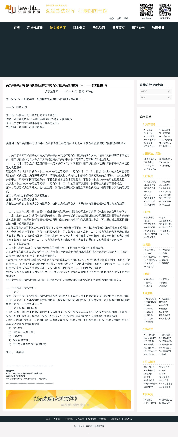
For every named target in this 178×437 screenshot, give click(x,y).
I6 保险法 (148, 286)
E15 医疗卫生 (149, 188)
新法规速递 (35, 27)
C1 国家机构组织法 (152, 159)
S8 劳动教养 (149, 380)
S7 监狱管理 (164, 377)
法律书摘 (158, 27)
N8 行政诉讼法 (150, 351)
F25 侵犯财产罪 (166, 227)
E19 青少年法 (165, 192)
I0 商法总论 (149, 279)
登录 (111, 18)
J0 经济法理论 (150, 299)
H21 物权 (148, 253)
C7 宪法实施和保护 (152, 169)
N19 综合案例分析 (152, 341)
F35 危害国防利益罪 (168, 231)
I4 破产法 (148, 283)
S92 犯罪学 (164, 380)
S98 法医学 (148, 387)
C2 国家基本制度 (166, 159)
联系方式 (128, 419)
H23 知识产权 (150, 257)
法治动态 (99, 27)
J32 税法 (147, 305)
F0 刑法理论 (149, 217)
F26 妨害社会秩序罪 (152, 231)
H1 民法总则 (164, 250)
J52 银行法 (148, 312)
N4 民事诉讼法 (165, 341)
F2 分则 (147, 221)
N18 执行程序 (165, 338)
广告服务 (80, 419)
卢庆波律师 (52, 91)
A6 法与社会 (164, 136)
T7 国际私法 (164, 403)
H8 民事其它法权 (151, 267)
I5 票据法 (163, 283)
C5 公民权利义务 (166, 166)
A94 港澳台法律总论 (168, 143)
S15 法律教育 (149, 370)
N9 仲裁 (162, 354)
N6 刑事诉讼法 (165, 344)
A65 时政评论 (150, 140)
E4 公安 (147, 195)
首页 (17, 27)
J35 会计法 (163, 305)
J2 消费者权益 (150, 302)
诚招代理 (92, 419)
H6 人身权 (148, 263)
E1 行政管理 (164, 182)
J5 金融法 (163, 309)
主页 (48, 419)
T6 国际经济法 (165, 400)
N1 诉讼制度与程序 (167, 335)
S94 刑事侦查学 (150, 384)
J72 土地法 (148, 318)
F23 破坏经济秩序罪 (168, 224)
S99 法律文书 (165, 387)
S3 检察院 (148, 374)
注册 (119, 18)
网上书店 (79, 27)
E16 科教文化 (165, 188)
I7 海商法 (163, 286)
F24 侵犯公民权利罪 (152, 227)
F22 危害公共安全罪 (152, 224)
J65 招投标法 (164, 315)
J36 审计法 (148, 309)
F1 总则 (162, 217)
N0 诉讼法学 (149, 335)
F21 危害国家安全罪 (168, 221)
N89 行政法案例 (151, 354)
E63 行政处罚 (149, 201)
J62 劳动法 (148, 315)
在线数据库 (115, 419)
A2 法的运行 (149, 133)
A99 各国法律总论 (167, 146)
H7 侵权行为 (164, 263)
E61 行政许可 (165, 198)
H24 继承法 (164, 257)
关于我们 (58, 419)
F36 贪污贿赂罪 (150, 234)
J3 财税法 (163, 302)
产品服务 (103, 419)
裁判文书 (138, 27)
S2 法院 (162, 370)
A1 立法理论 (164, 130)
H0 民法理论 (149, 250)
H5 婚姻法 (163, 260)
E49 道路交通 (149, 198)
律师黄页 (118, 27)
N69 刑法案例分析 (167, 348)
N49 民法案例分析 (152, 344)
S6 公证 (147, 377)
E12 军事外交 (149, 185)
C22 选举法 (149, 162)
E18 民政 (147, 192)
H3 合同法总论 (150, 260)
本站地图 (69, 419)
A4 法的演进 (149, 136)
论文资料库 (58, 27)
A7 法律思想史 (165, 140)
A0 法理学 (148, 130)
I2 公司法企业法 (166, 279)
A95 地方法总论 (151, 146)
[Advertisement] (89, 55)
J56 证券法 (163, 312)
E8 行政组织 (164, 205)
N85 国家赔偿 (165, 351)
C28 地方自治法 (166, 162)
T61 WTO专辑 (150, 403)
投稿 (126, 18)
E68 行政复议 (149, 205)
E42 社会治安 (165, 195)
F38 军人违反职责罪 (152, 237)
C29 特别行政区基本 (153, 166)
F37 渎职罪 (164, 234)
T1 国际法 (148, 400)
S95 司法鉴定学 (166, 384)
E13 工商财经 (165, 185)
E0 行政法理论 (150, 182)
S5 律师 (162, 374)
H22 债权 (163, 253)
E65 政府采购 (165, 201)
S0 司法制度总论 (151, 367)
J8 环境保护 (149, 322)
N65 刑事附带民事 (152, 348)
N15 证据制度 (150, 338)
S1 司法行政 (164, 367)
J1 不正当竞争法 (166, 299)
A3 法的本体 (164, 133)
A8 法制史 (148, 143)
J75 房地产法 (164, 318)
